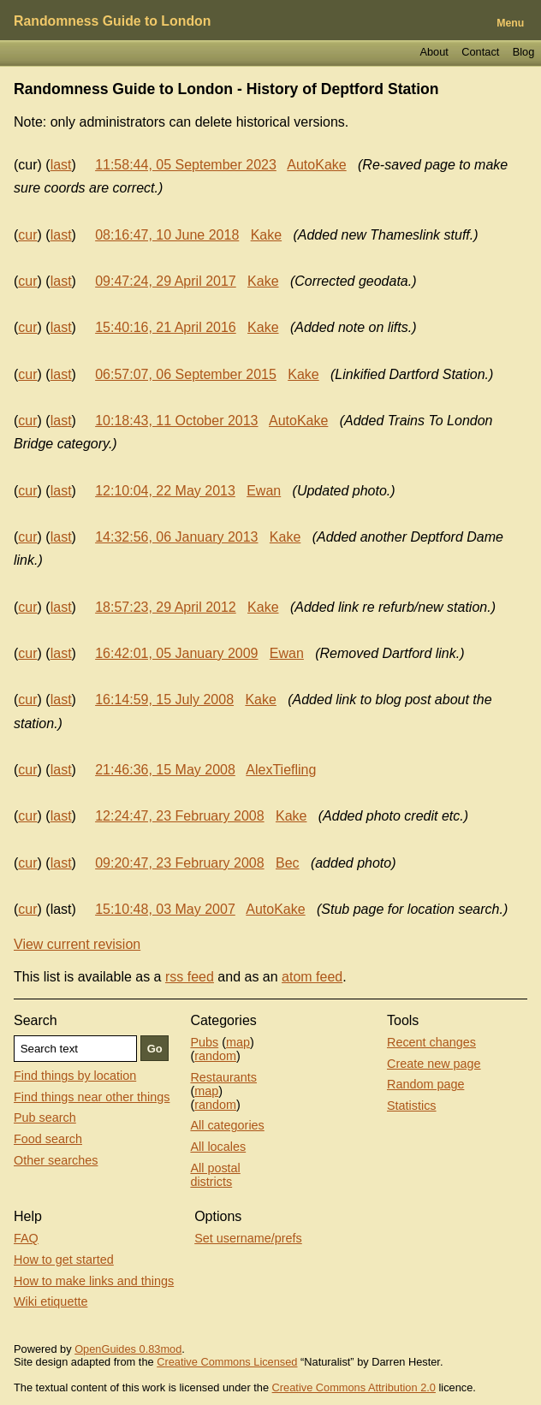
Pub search (45, 1117)
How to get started (64, 1259)
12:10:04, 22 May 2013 (165, 490)
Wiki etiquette (50, 1301)
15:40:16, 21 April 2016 (165, 327)
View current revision (77, 944)
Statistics (412, 1105)
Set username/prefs (248, 1238)
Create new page (434, 1063)
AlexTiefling (281, 769)
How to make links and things (94, 1281)
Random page (425, 1084)
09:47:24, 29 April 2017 (165, 281)
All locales (218, 1146)
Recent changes (431, 1042)
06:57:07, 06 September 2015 (185, 374)
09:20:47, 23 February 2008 (179, 863)
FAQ (26, 1238)
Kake (266, 235)
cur (27, 235)
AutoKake (316, 164)
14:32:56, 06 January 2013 (176, 537)
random (215, 1056)
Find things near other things (91, 1097)
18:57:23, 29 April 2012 (165, 607)
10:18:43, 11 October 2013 (176, 420)
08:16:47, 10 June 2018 (167, 235)
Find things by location (75, 1075)
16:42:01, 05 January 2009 (176, 653)
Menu (510, 23)
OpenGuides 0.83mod (127, 1349)
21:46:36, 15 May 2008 (165, 769)
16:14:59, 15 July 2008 (164, 699)
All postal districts (215, 1175)
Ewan (264, 490)
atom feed (312, 976)
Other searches (56, 1160)
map (238, 1042)
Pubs (204, 1042)
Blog (524, 51)
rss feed (189, 976)
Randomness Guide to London (112, 21)
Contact (480, 51)
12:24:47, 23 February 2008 (179, 816)
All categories (227, 1125)
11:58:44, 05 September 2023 (185, 164)
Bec (288, 863)
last (61, 164)
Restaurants (223, 1077)
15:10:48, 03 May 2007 (165, 909)
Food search (48, 1139)
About (433, 51)
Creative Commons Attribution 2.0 (354, 1387)
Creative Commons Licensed (227, 1361)
